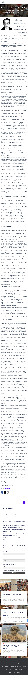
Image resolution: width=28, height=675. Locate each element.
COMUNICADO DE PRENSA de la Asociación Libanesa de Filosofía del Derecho (12, 647)
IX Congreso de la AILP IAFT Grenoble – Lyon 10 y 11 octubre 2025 (14, 666)
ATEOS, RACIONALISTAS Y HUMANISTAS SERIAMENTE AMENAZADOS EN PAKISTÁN (13, 614)
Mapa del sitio (8, 669)
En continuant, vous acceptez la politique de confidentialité (14, 570)
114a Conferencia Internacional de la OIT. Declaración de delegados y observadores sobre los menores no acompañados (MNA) (13, 513)
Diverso (7, 488)
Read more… (5, 603)
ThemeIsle (18, 672)
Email (4, 566)
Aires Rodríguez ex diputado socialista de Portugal (12, 537)
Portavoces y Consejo (17, 669)
